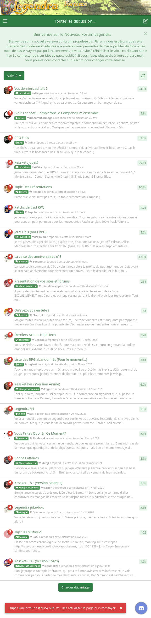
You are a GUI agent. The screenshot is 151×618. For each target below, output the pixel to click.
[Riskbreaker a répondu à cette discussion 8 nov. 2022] (7, 435)
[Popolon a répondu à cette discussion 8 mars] (7, 234)
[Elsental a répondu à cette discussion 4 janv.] (7, 312)
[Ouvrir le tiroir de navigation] (5, 21)
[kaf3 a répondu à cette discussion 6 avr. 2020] (7, 534)
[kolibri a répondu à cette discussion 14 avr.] (7, 189)
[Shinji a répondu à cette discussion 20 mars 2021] (7, 460)
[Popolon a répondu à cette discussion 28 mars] (7, 209)
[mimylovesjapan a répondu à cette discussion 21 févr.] (7, 283)
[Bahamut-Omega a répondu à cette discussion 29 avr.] (7, 115)
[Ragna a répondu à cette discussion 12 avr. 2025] (7, 386)
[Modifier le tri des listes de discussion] (14, 75)
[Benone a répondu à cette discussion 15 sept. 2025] (7, 337)
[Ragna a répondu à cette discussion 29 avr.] (7, 90)
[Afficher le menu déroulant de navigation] (76, 21)
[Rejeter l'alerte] (121, 608)
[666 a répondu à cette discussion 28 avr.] (7, 164)
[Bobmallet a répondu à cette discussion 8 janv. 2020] (7, 563)
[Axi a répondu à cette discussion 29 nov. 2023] (7, 410)
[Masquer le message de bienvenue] (145, 33)
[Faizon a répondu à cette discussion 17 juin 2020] (7, 485)
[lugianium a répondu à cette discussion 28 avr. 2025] (7, 361)
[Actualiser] (143, 75)
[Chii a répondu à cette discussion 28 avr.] (7, 140)
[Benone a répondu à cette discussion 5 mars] (7, 258)
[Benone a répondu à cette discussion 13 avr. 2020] (7, 509)
